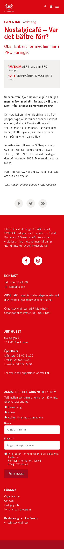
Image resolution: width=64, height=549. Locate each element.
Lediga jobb (11, 505)
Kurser (10, 412)
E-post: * (9, 438)
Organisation (12, 496)
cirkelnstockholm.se (16, 522)
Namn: (7, 423)
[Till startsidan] (9, 7)
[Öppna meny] (57, 7)
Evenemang (13, 407)
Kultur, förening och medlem (23, 417)
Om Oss (8, 500)
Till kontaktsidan (14, 286)
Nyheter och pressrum (17, 509)
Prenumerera (16, 473)
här (47, 373)
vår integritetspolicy (25, 462)
